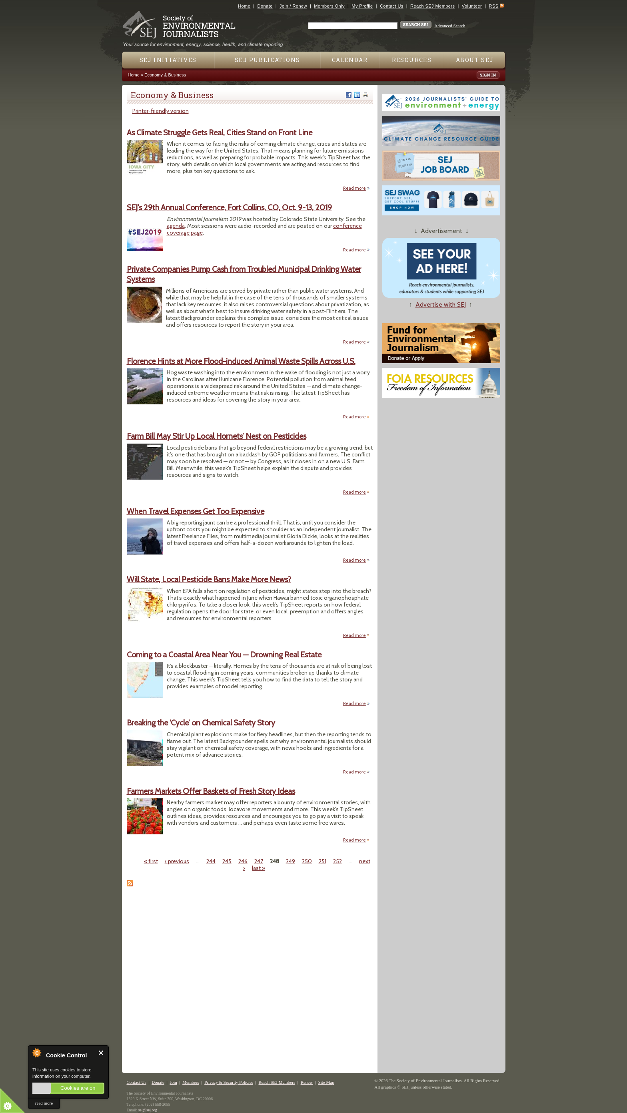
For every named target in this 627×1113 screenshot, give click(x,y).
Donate (265, 6)
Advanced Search (449, 25)
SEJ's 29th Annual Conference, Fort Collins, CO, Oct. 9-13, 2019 (229, 207)
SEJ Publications (267, 60)
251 (322, 861)
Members (190, 1082)
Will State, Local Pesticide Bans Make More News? (209, 579)
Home (244, 6)
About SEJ (475, 60)
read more (44, 1103)
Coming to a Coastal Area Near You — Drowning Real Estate (224, 654)
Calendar (350, 60)
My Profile (362, 6)
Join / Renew (293, 6)
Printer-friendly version (160, 111)
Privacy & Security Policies (228, 1082)
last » (258, 868)
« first (151, 861)
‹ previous (177, 861)
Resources (412, 60)
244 (211, 861)
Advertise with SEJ (440, 304)
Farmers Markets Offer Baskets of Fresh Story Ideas (211, 791)
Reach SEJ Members (432, 6)
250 (307, 861)
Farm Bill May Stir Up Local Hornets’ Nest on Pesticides (216, 436)
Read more (356, 188)
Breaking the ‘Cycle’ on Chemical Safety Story (201, 722)
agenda (176, 225)
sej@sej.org (147, 1110)
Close (101, 1052)
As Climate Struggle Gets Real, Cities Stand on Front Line (219, 132)
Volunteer (472, 6)
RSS (494, 6)
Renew (307, 1082)
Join (173, 1082)
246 (243, 861)
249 (290, 861)
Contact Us (391, 6)
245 (227, 861)
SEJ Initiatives (168, 60)
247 (258, 861)
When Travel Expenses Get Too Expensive (195, 511)
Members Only (329, 6)
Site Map (326, 1082)
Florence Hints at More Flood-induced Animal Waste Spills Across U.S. (241, 361)
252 (337, 861)
